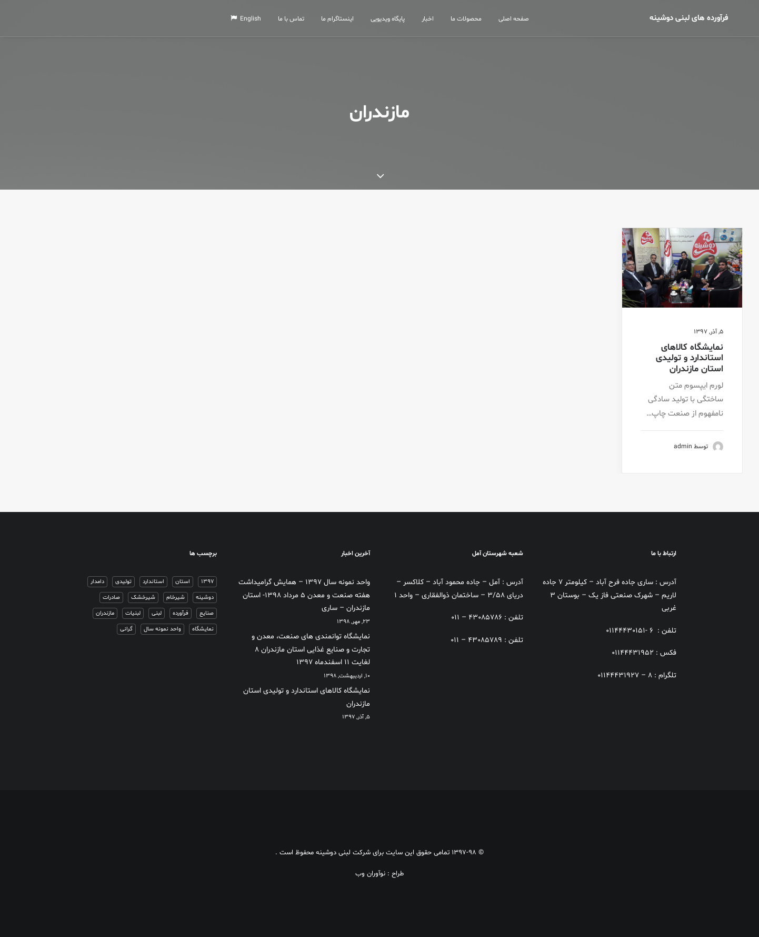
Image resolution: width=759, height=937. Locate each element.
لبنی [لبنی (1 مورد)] (157, 613)
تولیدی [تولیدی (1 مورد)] (123, 582)
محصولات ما (469, 19)
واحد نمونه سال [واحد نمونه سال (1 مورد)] (162, 629)
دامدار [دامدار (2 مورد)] (97, 582)
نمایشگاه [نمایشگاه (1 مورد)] (203, 629)
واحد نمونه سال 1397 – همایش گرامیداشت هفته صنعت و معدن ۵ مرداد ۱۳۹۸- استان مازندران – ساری (304, 595)
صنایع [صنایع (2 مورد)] (206, 613)
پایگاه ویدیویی (391, 19)
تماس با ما (295, 19)
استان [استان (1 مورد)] (182, 582)
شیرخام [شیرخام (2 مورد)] (175, 597)
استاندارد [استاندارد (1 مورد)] (153, 582)
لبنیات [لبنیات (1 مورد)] (133, 613)
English (249, 19)
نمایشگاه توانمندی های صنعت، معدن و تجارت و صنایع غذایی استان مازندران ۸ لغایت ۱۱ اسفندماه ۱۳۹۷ (311, 649)
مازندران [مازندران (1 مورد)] (105, 613)
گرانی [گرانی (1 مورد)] (126, 629)
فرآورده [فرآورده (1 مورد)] (180, 613)
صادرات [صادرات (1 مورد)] (111, 597)
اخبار (431, 19)
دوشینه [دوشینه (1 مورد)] (205, 597)
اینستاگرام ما (341, 19)
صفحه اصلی (517, 19)
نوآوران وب (370, 874)
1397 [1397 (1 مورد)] (207, 582)
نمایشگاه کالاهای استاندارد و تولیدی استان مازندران (689, 358)
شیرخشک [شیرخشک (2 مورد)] (143, 597)
